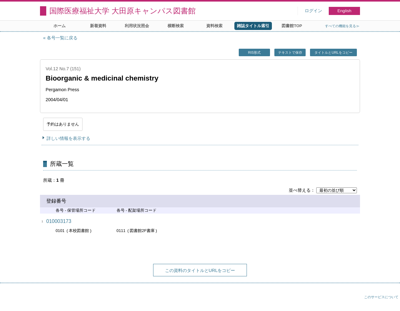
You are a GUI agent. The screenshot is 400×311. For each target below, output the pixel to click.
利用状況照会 (137, 25)
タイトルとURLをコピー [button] (333, 52)
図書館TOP (292, 25)
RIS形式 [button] (254, 52)
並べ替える (300, 190)
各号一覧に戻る (62, 37)
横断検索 (176, 25)
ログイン (313, 10)
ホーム (59, 25)
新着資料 (98, 25)
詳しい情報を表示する (68, 138)
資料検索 (214, 25)
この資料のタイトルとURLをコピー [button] (200, 270)
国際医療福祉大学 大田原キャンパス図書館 (122, 11)
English (345, 10)
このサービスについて (381, 297)
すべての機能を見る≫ (342, 26)
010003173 (58, 221)
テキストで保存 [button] (290, 52)
